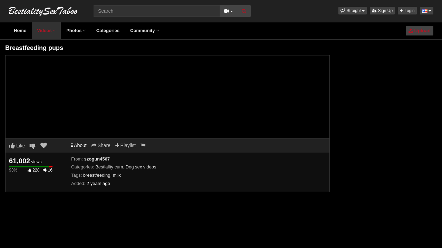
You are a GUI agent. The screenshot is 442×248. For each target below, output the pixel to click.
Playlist (125, 145)
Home (20, 30)
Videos (46, 30)
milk (117, 175)
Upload (420, 30)
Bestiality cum (109, 166)
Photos (76, 30)
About (79, 145)
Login (407, 10)
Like (17, 145)
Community (144, 30)
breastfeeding (96, 175)
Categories (107, 30)
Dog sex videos (141, 166)
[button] (352, 10)
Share (101, 145)
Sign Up (382, 10)
